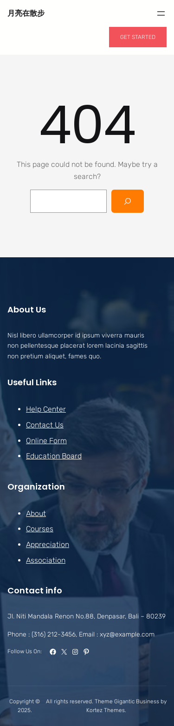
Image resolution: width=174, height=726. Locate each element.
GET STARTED (137, 37)
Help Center (46, 409)
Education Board (54, 456)
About (36, 513)
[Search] (127, 201)
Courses (39, 528)
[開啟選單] (161, 13)
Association (45, 559)
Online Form (46, 440)
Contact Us (45, 424)
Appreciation (47, 544)
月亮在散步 (26, 13)
